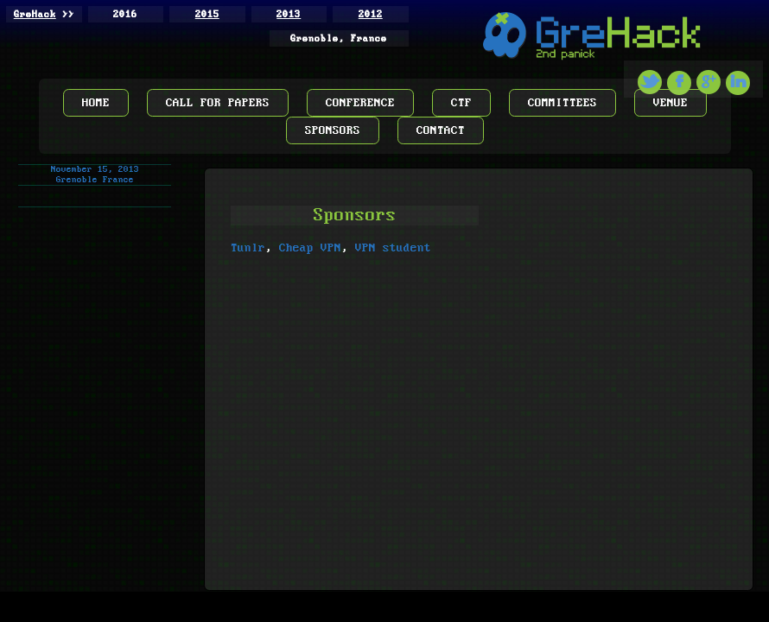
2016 (125, 15)
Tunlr (248, 248)
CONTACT (440, 130)
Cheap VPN (310, 248)
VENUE (670, 103)
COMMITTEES (562, 103)
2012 (371, 15)
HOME (96, 103)
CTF (461, 103)
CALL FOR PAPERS (218, 103)
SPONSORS (332, 130)
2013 (288, 15)
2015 (207, 15)
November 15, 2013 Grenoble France (95, 174)
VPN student (393, 248)
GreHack (35, 15)
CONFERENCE (360, 103)
